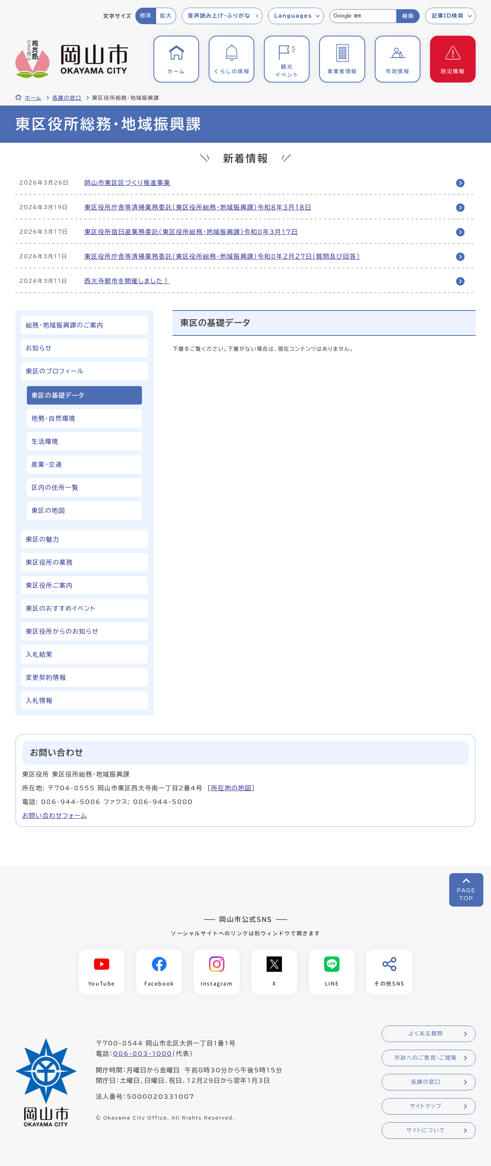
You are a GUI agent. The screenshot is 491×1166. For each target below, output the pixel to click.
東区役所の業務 (49, 562)
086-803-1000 (142, 1054)
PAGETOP (466, 894)
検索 (408, 16)
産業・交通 (46, 464)
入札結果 (39, 654)
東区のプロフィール (55, 371)
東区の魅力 (42, 539)
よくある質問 (426, 1034)
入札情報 (39, 700)
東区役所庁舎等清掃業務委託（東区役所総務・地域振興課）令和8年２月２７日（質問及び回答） (222, 256)
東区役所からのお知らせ (62, 631)
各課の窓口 (66, 98)
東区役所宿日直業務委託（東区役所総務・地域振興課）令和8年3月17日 (191, 232)
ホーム (33, 98)
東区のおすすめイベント (61, 608)
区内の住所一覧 (55, 487)
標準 (146, 15)
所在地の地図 (231, 788)
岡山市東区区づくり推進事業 (127, 183)
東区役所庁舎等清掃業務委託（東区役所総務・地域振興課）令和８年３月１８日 (197, 207)
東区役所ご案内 (49, 585)
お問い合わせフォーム (54, 816)
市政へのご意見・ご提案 (425, 1058)
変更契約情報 (46, 677)
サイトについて (425, 1130)
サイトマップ (426, 1106)
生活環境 (44, 441)
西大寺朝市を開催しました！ (127, 281)
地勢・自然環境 (53, 418)
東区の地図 (48, 510)
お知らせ (39, 348)
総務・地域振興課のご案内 (65, 325)
